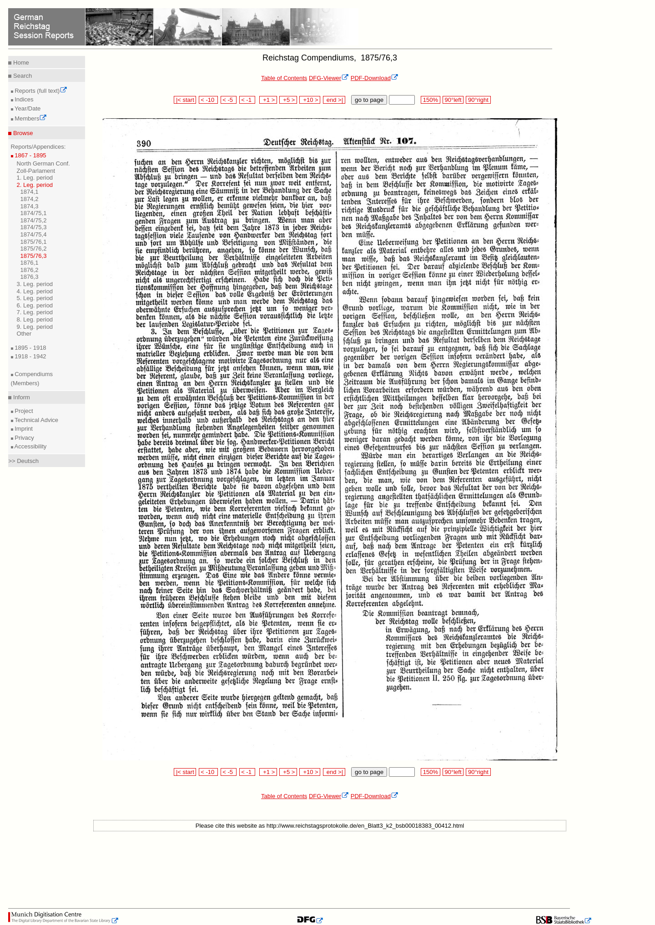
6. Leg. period (35, 305)
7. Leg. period (35, 312)
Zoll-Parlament (36, 170)
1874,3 (29, 206)
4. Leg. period (35, 291)
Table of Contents (284, 78)
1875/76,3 (33, 255)
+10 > (310, 99)
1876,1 (29, 262)
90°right (478, 99)
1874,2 (29, 199)
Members (30, 118)
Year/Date (27, 108)
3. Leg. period (35, 284)
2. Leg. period (35, 184)
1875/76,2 (33, 248)
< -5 (229, 99)
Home (20, 62)
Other (24, 333)
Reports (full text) (40, 90)
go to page (369, 99)
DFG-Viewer (329, 78)
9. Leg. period (35, 326)
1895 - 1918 (29, 347)
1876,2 (29, 269)
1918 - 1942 (29, 356)
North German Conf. (43, 163)
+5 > (288, 99)
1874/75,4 (33, 234)
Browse (22, 133)
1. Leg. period (35, 177)
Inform (20, 397)
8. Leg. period (35, 319)
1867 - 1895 (29, 155)
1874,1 (29, 191)
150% (430, 99)
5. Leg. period (35, 298)
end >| (334, 99)
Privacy (23, 437)
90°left (453, 99)
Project (23, 410)
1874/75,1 (33, 213)
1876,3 (29, 276)
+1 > (268, 99)
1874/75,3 (33, 227)
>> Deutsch (23, 460)
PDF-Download (374, 78)
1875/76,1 (33, 241)
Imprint (23, 428)
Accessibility (30, 446)
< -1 (247, 99)
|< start (185, 99)
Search (21, 75)
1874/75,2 (33, 220)
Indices (23, 99)
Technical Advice (36, 420)
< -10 (208, 99)
